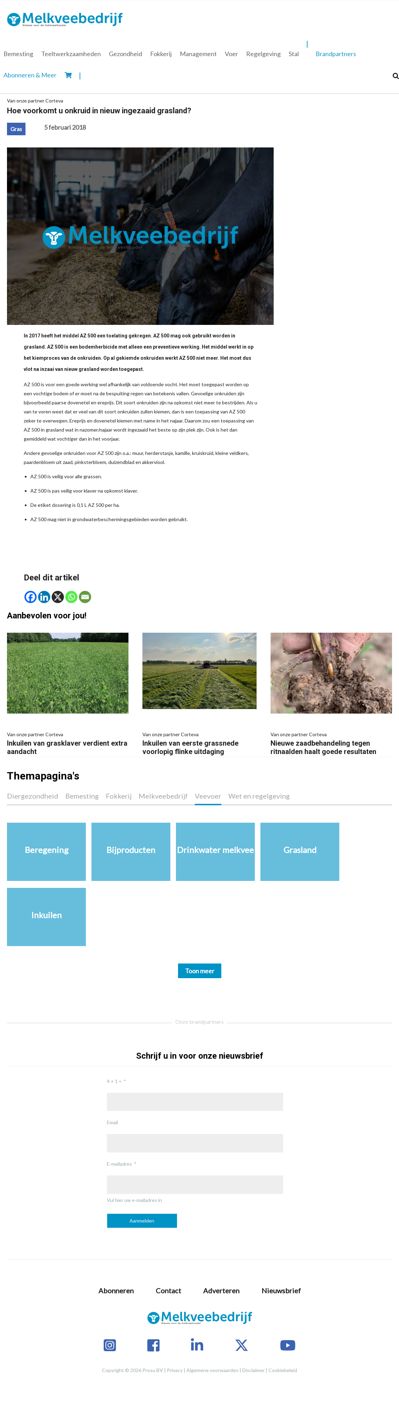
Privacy (175, 1370)
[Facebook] (30, 597)
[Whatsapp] (71, 597)
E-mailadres (119, 1164)
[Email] (85, 597)
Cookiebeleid (282, 1370)
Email (112, 1122)
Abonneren (116, 1290)
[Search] (396, 76)
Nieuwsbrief (281, 1290)
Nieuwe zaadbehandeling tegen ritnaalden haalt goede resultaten (331, 743)
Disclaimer (253, 1370)
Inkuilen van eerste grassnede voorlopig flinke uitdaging (199, 743)
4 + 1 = (114, 1081)
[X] (58, 597)
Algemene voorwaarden (212, 1370)
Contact (168, 1290)
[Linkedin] (44, 597)
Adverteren (221, 1290)
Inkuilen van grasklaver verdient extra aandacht (67, 743)
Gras (16, 128)
